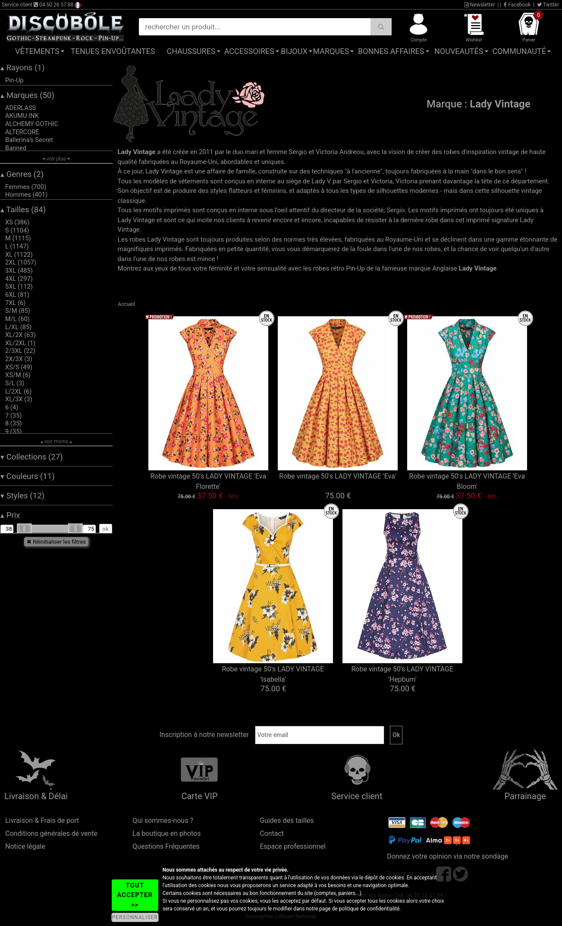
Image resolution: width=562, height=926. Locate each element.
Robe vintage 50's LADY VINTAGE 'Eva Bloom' (467, 481)
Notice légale (25, 846)
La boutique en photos (166, 833)
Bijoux (294, 51)
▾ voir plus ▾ (56, 159)
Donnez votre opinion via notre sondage (447, 856)
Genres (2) (22, 174)
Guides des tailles (287, 820)
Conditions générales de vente (51, 833)
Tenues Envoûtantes (113, 51)
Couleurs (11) (27, 476)
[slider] (24, 529)
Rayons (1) (22, 67)
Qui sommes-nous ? (162, 820)
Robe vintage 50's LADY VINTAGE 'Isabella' (273, 674)
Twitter (548, 5)
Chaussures (191, 51)
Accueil (126, 304)
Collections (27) (31, 457)
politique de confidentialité (369, 909)
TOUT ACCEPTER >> (135, 895)
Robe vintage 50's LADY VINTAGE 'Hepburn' (402, 674)
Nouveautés (459, 51)
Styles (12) (22, 496)
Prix (10, 515)
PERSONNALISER (135, 917)
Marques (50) (27, 95)
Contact (272, 833)
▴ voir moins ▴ (56, 441)
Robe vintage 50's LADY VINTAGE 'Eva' (337, 476)
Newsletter (480, 5)
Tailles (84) (23, 209)
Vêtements (37, 51)
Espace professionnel (293, 846)
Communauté (519, 51)
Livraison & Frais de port (42, 820)
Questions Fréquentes (166, 846)
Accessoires (249, 51)
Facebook (517, 5)
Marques (331, 51)
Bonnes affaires (391, 51)
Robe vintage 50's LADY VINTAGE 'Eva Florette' (209, 481)
